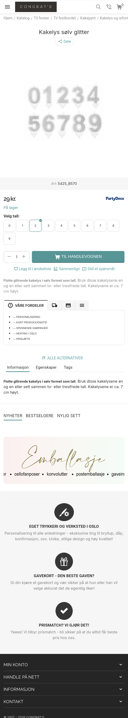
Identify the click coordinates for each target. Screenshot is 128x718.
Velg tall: (12, 216)
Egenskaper (46, 367)
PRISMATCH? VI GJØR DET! (64, 625)
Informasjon (18, 367)
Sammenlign (66, 269)
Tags (68, 367)
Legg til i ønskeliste (32, 269)
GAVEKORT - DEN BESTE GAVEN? (64, 575)
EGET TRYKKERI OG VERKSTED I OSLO (64, 526)
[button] (64, 41)
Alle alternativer (65, 358)
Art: (54, 183)
